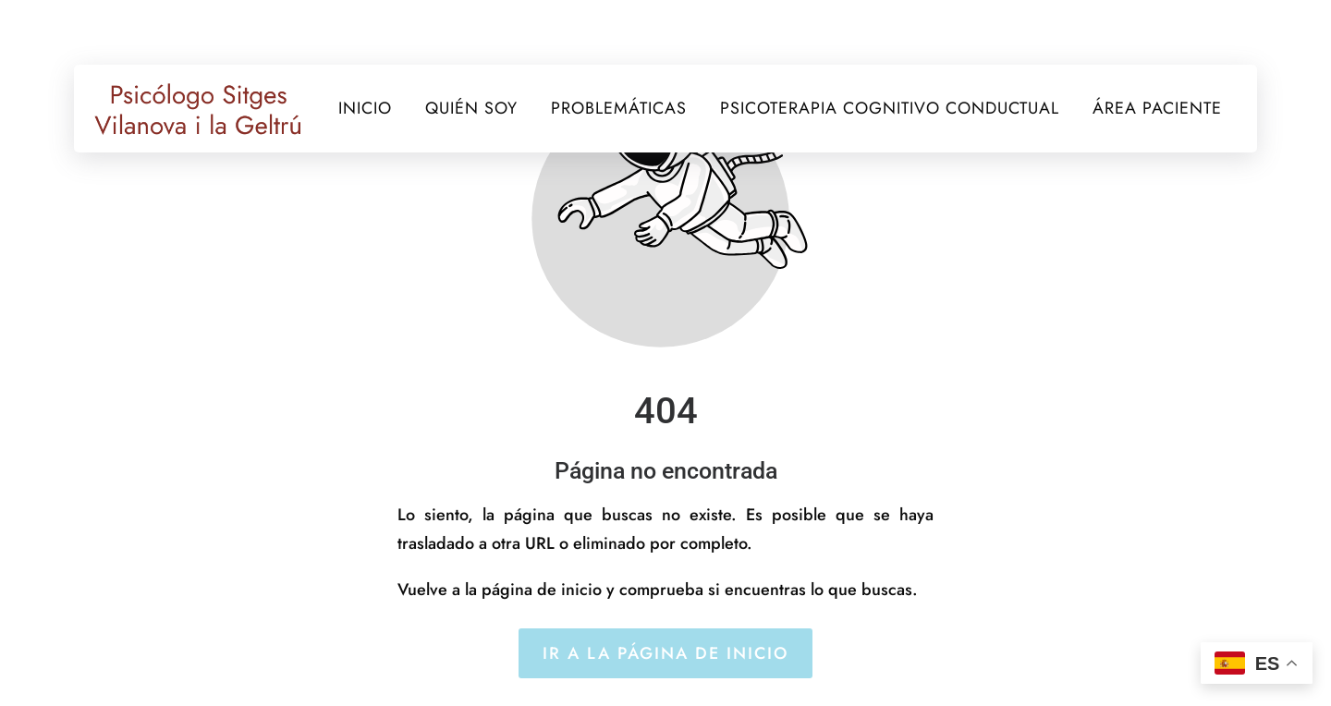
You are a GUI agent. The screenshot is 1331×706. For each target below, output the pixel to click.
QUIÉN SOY (471, 108)
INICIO (365, 108)
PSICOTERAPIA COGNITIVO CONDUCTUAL (889, 108)
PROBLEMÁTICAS (619, 108)
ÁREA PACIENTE (1157, 108)
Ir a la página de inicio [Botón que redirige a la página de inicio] (665, 653)
